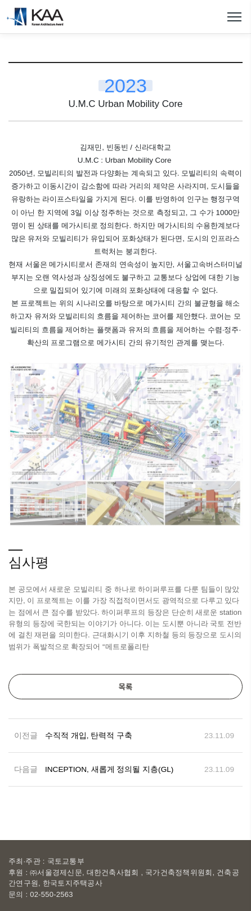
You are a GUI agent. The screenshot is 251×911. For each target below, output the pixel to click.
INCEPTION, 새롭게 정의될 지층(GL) (109, 769)
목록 (125, 686)
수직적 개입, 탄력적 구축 (88, 735)
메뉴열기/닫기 (234, 17)
